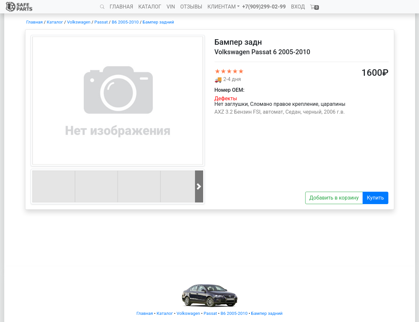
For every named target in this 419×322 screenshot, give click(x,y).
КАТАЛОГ (149, 7)
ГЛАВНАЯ (121, 7)
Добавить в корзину (334, 198)
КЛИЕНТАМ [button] (221, 7)
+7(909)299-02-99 (264, 7)
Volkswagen (79, 22)
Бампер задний (158, 22)
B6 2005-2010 (125, 22)
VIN (171, 7)
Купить (375, 198)
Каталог (55, 22)
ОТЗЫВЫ (191, 7)
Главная (34, 22)
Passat (101, 22)
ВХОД (298, 7)
